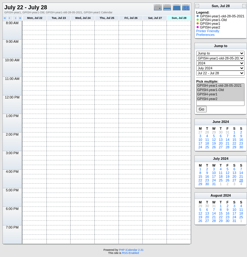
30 (241, 147)
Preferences (205, 35)
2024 (225, 122)
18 (207, 143)
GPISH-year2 (220, 99)
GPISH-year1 (220, 94)
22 (234, 143)
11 (207, 140)
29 (234, 147)
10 (200, 140)
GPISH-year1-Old (220, 90)
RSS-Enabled (130, 253)
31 (214, 184)
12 (214, 140)
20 (221, 143)
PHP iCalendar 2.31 (131, 249)
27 (221, 147)
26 (214, 147)
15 (234, 140)
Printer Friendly (207, 31)
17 (200, 143)
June (216, 122)
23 (241, 143)
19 (214, 143)
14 (227, 140)
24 (200, 147)
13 (221, 140)
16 (241, 140)
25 (207, 147)
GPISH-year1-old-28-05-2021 (220, 86)
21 (227, 143)
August (216, 195)
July (216, 158)
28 (227, 147)
